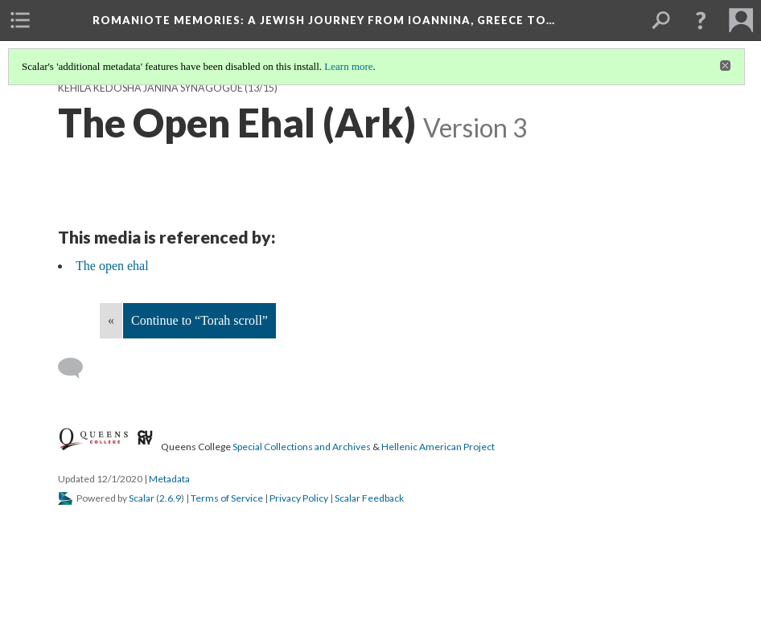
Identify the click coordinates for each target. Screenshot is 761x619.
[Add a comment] (77, 368)
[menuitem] (20, 20)
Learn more (348, 66)
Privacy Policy (298, 498)
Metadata (169, 479)
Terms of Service (227, 498)
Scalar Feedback (369, 498)
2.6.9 (170, 498)
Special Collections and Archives (301, 447)
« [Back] (111, 320)
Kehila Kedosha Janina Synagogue (150, 88)
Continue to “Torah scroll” (199, 320)
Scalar (141, 498)
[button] (701, 20)
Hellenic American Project (438, 447)
